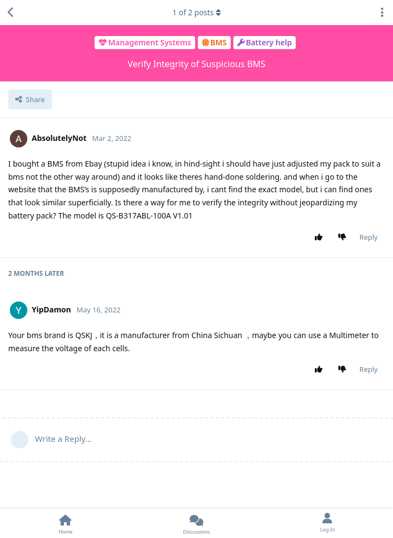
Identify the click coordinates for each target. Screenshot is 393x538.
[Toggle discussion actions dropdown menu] (382, 12)
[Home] (65, 523)
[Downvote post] (344, 238)
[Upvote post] (320, 238)
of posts (196, 12)
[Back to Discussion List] (11, 12)
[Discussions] (196, 523)
